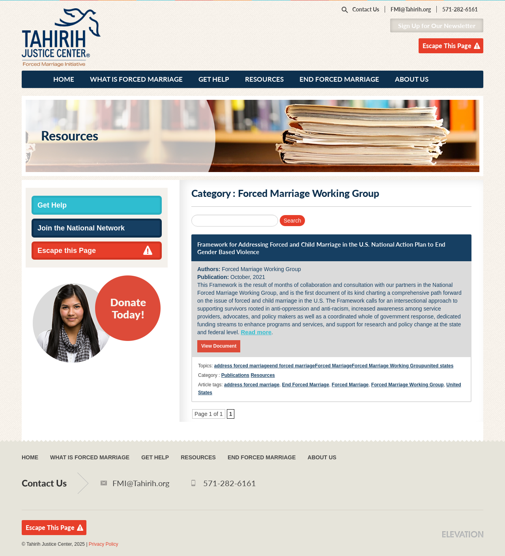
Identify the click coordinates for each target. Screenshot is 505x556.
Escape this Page (66, 251)
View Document (218, 346)
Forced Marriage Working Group (388, 366)
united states (438, 366)
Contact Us (365, 9)
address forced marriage (241, 366)
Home (63, 79)
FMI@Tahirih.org (411, 9)
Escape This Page (447, 45)
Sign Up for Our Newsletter (436, 25)
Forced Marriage (333, 366)
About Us (411, 79)
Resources (264, 79)
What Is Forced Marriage (136, 79)
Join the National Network (81, 228)
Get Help (213, 79)
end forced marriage (292, 366)
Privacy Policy (103, 544)
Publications (235, 375)
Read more (256, 332)
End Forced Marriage (339, 79)
